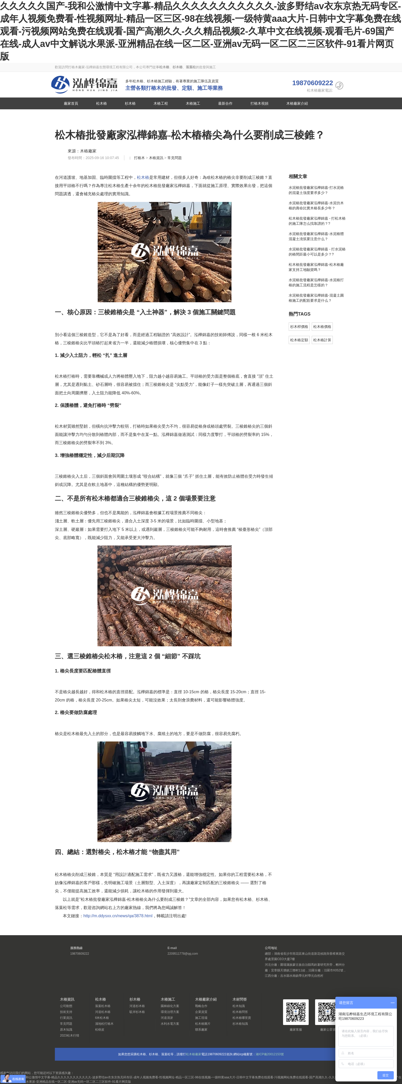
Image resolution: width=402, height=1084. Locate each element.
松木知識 (239, 1006)
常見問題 (174, 158)
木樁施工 (193, 103)
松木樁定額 (299, 340)
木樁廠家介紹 (297, 103)
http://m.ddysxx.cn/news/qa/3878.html (117, 915)
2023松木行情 (69, 1035)
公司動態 (66, 1006)
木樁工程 (161, 103)
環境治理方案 (170, 1012)
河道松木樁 (102, 1012)
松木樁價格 (322, 327)
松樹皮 (99, 1029)
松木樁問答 (240, 1012)
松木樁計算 (322, 340)
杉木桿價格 (299, 327)
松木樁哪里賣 (242, 1018)
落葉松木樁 (102, 1006)
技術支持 (66, 1012)
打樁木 (139, 158)
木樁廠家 (88, 151)
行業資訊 (66, 1018)
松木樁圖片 (202, 1024)
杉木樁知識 (240, 1024)
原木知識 (66, 1029)
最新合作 (225, 103)
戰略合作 (201, 1006)
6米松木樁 (102, 1018)
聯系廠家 (71, 115)
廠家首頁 (71, 103)
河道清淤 (167, 1018)
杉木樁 (130, 103)
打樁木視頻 (259, 103)
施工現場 (201, 1018)
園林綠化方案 (170, 1006)
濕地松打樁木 (104, 1024)
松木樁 (84, 85)
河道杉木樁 (137, 1006)
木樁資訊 (156, 158)
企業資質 (201, 1012)
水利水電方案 (170, 1024)
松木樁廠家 (193, 1054)
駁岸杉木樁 (137, 1012)
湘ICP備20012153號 (270, 1054)
